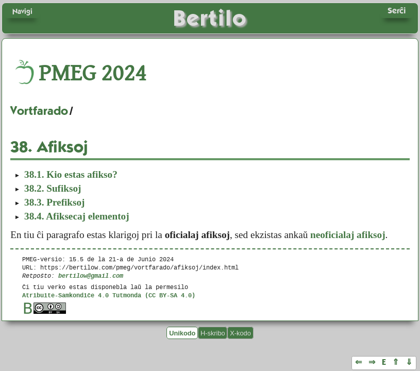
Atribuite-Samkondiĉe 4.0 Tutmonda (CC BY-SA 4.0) (108, 295)
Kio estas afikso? (70, 174)
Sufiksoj (52, 188)
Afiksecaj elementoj (76, 216)
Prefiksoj (54, 202)
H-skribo (212, 332)
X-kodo (240, 332)
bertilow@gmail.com (90, 275)
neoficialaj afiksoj (347, 234)
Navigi (22, 11)
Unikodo (182, 332)
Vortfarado (39, 111)
